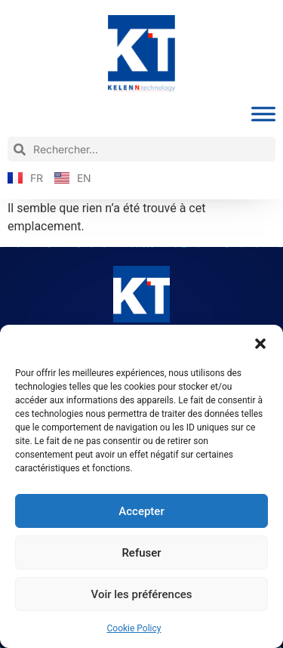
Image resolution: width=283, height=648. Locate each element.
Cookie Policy (134, 628)
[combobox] (141, 149)
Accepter (141, 511)
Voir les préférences (141, 594)
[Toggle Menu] (263, 114)
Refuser (141, 553)
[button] (260, 343)
